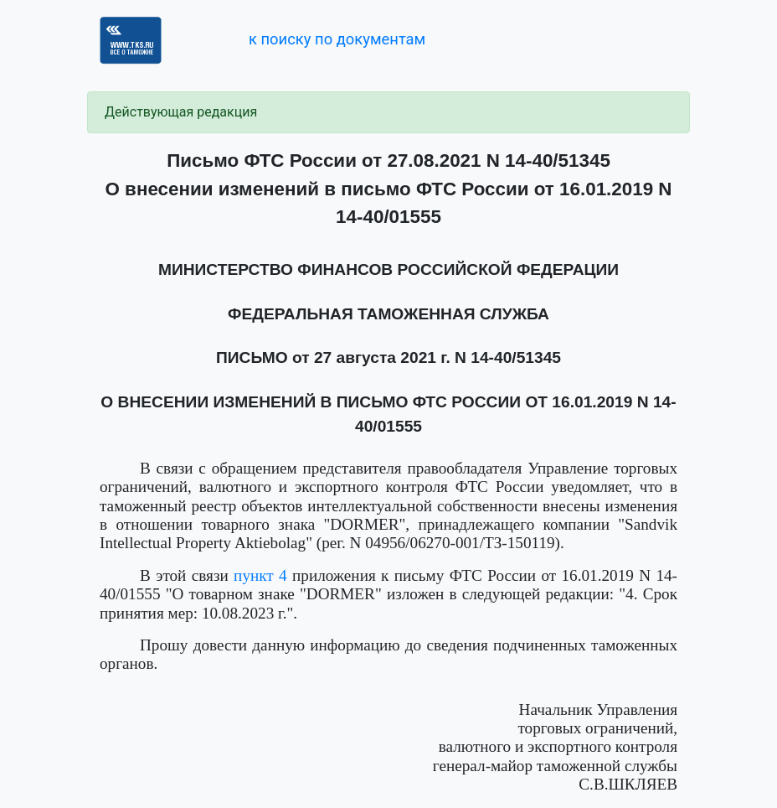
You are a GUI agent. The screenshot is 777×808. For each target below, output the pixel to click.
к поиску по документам (337, 39)
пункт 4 (260, 575)
